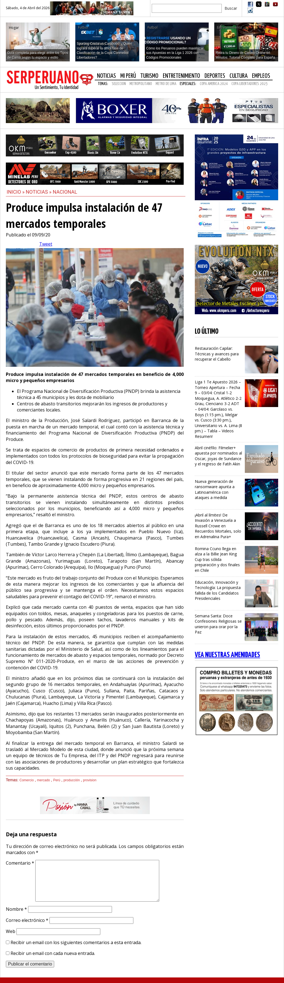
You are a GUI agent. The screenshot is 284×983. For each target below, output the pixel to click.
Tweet (45, 244)
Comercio (26, 780)
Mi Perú (128, 76)
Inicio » (16, 192)
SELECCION (119, 84)
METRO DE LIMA (166, 84)
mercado (43, 780)
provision (89, 780)
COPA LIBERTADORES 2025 (249, 84)
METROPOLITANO (140, 84)
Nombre (16, 909)
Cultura (239, 76)
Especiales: (188, 84)
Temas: (103, 84)
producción (71, 780)
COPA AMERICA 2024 (214, 84)
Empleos (261, 76)
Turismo (149, 76)
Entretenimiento (181, 76)
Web (10, 931)
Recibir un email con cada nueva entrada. (53, 953)
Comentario (20, 863)
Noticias (106, 76)
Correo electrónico (27, 920)
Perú (56, 780)
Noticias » (39, 192)
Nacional (65, 192)
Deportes (215, 76)
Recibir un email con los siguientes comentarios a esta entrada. (76, 942)
